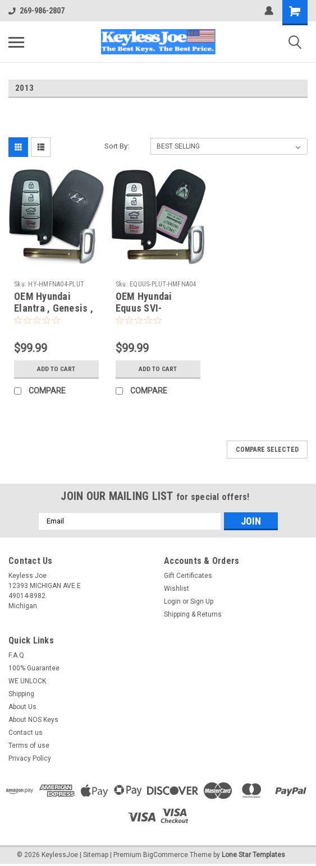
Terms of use (28, 745)
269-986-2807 (36, 10)
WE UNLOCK (27, 681)
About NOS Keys (33, 720)
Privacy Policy (29, 758)
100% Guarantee (33, 668)
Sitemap (95, 855)
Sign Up (201, 601)
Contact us (25, 733)
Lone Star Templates (253, 855)
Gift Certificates (188, 576)
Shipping (21, 694)
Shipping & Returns (193, 614)
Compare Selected (267, 449)
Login (172, 601)
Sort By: (116, 146)
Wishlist (176, 588)
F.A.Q (16, 655)
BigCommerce (165, 855)
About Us (22, 707)
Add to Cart (56, 368)
